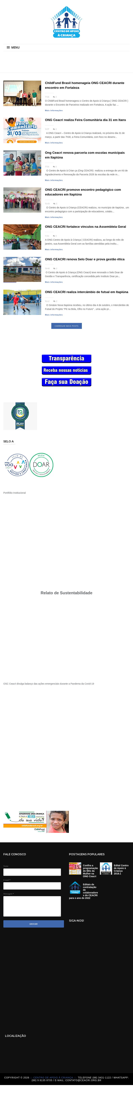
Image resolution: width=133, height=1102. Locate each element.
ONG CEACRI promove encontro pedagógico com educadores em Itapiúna (83, 192)
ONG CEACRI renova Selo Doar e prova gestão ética (85, 259)
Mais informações (54, 110)
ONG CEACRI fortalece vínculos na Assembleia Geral (85, 226)
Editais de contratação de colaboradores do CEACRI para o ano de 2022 (83, 891)
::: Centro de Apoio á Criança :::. (54, 1077)
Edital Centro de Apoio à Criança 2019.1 (121, 869)
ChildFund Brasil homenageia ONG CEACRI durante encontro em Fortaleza (84, 85)
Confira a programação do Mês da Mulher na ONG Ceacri (90, 871)
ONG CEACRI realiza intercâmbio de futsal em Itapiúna (86, 292)
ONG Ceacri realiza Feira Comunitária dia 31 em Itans (85, 120)
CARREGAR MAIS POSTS (66, 326)
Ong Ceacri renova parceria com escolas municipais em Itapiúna (85, 155)
